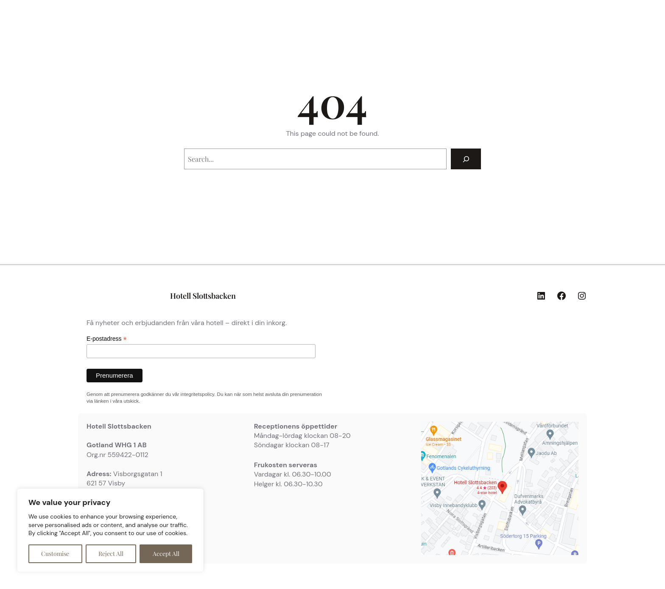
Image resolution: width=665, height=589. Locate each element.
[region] (110, 530)
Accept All (166, 554)
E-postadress (107, 339)
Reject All (110, 554)
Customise (55, 554)
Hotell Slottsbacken (203, 296)
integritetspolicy (197, 394)
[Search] (466, 159)
